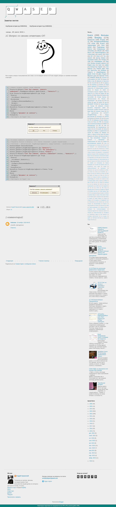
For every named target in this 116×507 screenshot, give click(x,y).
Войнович (104, 150)
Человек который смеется (98, 63)
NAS (93, 173)
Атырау (102, 40)
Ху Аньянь (104, 216)
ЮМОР (105, 123)
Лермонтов (90, 88)
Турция (105, 141)
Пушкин (93, 161)
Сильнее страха (100, 111)
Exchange (99, 116)
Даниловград (96, 193)
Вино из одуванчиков (101, 130)
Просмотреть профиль (14, 497)
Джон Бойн (95, 154)
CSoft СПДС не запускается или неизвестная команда (98, 369)
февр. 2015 (92, 458)
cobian (89, 129)
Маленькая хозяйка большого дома (97, 109)
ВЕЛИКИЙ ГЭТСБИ (93, 104)
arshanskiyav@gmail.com (50, 478)
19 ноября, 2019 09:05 (23, 222)
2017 (91, 426)
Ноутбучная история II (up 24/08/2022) (41, 26)
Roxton (96, 175)
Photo (103, 173)
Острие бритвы (101, 97)
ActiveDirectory (91, 125)
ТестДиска (106, 212)
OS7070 (106, 116)
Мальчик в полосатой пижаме (102, 155)
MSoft (90, 47)
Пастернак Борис (93, 59)
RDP (108, 173)
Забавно (104, 132)
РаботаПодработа (100, 52)
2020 (91, 418)
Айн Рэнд (104, 187)
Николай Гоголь (104, 75)
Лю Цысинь (96, 200)
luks (93, 182)
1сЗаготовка (91, 54)
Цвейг (89, 217)
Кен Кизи (100, 134)
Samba (89, 102)
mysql (101, 182)
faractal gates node (93, 180)
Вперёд (98, 37)
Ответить (13, 227)
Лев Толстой (92, 82)
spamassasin (90, 185)
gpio (101, 180)
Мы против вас (100, 201)
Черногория (92, 45)
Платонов (102, 205)
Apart (95, 170)
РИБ (108, 205)
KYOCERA (102, 171)
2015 (91, 431)
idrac (89, 182)
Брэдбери (90, 130)
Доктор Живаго (100, 58)
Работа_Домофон (93, 207)
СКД (108, 161)
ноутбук (100, 100)
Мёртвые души (92, 75)
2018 (91, 423)
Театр (99, 141)
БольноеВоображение (94, 150)
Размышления (91, 141)
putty (95, 148)
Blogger (61, 502)
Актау (105, 129)
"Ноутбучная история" (101, 383)
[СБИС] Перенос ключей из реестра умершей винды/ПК (103, 230)
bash (100, 65)
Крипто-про (90, 155)
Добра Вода (92, 194)
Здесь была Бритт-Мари (103, 194)
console (97, 178)
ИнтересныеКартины (101, 41)
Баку (107, 61)
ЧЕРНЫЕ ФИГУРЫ (97, 217)
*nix (104, 56)
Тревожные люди (93, 214)
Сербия (91, 162)
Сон (99, 82)
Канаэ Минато (98, 198)
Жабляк (96, 132)
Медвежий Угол (105, 200)
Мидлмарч (91, 157)
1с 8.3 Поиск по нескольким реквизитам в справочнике (97, 269)
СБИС (104, 90)
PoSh (107, 54)
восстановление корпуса (94, 143)
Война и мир (91, 81)
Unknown (13, 222)
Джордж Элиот (103, 154)
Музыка (9, 487)
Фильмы (105, 35)
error (94, 129)
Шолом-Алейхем (96, 123)
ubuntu (100, 54)
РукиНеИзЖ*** (91, 100)
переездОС (103, 168)
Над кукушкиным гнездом (98, 137)
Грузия (89, 132)
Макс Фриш (97, 95)
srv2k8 (96, 185)
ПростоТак (94, 70)
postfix (99, 129)
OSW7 (99, 79)
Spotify (24, 487)
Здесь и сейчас (92, 134)
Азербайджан (98, 61)
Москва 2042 (106, 157)
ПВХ (100, 121)
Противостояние (92, 98)
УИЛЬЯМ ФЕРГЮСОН (93, 216)
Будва (102, 189)
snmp (107, 118)
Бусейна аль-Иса (93, 191)
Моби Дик (98, 157)
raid (101, 184)
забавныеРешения (92, 168)
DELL (107, 170)
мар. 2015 (92, 455)
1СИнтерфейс (91, 79)
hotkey (105, 180)
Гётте (90, 193)
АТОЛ (97, 187)
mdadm (102, 93)
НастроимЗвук (97, 203)
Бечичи (97, 189)
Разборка (90, 209)
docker (97, 118)
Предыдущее (79, 261)
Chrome (99, 145)
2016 (91, 428)
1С (11, 209)
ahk (99, 177)
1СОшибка (91, 51)
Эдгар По (90, 93)
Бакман (105, 79)
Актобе (101, 84)
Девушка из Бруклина (103, 81)
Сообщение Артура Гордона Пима (97, 91)
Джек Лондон (102, 74)
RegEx (90, 175)
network (90, 58)
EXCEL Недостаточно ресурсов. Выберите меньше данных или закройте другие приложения (99, 251)
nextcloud (106, 182)
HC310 (91, 171)
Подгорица (101, 47)
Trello (101, 175)
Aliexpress (90, 170)
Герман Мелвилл (92, 152)
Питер (96, 205)
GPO (105, 100)
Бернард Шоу (91, 189)
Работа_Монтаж (101, 161)
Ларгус (96, 136)
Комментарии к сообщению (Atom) (26, 264)
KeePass (94, 84)
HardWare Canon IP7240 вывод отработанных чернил (103, 354)
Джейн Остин (92, 74)
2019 (91, 421)
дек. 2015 (92, 433)
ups (88, 187)
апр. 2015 (92, 453)
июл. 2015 (92, 445)
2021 (91, 416)
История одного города (94, 196)
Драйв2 (9, 493)
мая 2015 (92, 450)
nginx (95, 102)
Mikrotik (99, 51)
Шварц (105, 217)
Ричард (103, 59)
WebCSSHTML (91, 127)
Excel (98, 56)
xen (93, 187)
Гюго (103, 45)
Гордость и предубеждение (97, 72)
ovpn (102, 118)
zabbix (107, 65)
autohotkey (104, 177)
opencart (95, 184)
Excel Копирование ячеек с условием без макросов (103, 337)
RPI (100, 125)
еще (14, 487)
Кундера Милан (102, 86)
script (93, 43)
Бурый (107, 189)
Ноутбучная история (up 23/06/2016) (16, 26)
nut (90, 184)
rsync (105, 184)
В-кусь (102, 43)
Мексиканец (92, 201)
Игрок (94, 121)
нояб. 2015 (92, 435)
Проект (97, 90)
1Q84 (105, 143)
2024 (91, 408)
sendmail (101, 148)
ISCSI (96, 171)
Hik (108, 145)
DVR (104, 145)
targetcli (105, 185)
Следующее (9, 261)
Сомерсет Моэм (94, 77)
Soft (105, 125)
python (100, 102)
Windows (91, 118)
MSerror (90, 49)
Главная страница (44, 261)
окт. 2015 (92, 438)
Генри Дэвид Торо (104, 191)
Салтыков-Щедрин (101, 209)
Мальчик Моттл (104, 136)
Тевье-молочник (97, 212)
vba (106, 102)
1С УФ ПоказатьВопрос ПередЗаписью (96, 300)
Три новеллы (103, 214)
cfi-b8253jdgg (91, 178)
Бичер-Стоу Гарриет (96, 67)
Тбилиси (90, 212)
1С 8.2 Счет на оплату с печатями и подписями (102, 285)
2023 (91, 411)
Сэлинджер (99, 162)
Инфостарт (10, 491)
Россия (103, 98)
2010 (91, 461)
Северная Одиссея (92, 210)
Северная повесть (102, 210)
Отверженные (101, 49)
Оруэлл (105, 203)
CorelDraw (101, 170)
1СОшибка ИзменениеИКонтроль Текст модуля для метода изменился (103, 317)
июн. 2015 (92, 448)
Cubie (96, 93)
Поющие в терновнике (96, 139)
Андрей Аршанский (23, 476)
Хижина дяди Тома (102, 68)
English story (91, 65)
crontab (103, 178)
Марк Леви (90, 111)
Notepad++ (92, 146)
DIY (92, 56)
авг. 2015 (92, 443)
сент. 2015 (92, 440)
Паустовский (90, 205)
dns (108, 178)
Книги (90, 35)
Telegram (10, 494)
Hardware (103, 70)
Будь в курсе (48, 481)
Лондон (89, 200)
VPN (106, 175)
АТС (90, 120)
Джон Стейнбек (105, 193)
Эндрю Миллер (91, 219)
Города (92, 106)
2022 (91, 413)
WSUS (89, 177)
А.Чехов (107, 148)
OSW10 (98, 173)
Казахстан (91, 40)
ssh (101, 185)
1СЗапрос (104, 77)
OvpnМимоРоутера (102, 146)
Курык (105, 198)
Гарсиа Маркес (104, 104)
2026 (91, 403)
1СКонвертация (91, 145)
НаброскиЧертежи (93, 159)
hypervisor (90, 148)
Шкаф (104, 166)
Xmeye (94, 177)
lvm (96, 182)
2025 (91, 406)
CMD (89, 61)
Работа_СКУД (103, 207)
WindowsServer (102, 127)
